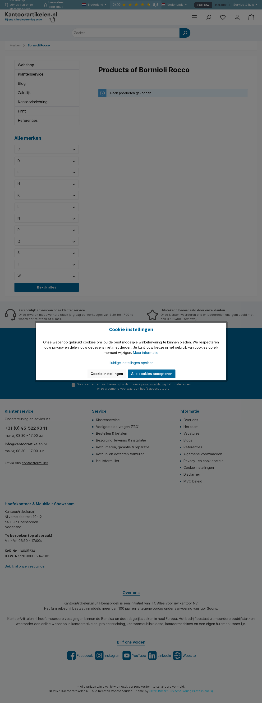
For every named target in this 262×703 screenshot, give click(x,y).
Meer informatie (145, 353)
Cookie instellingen (107, 374)
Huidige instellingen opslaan (131, 363)
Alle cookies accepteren (151, 374)
